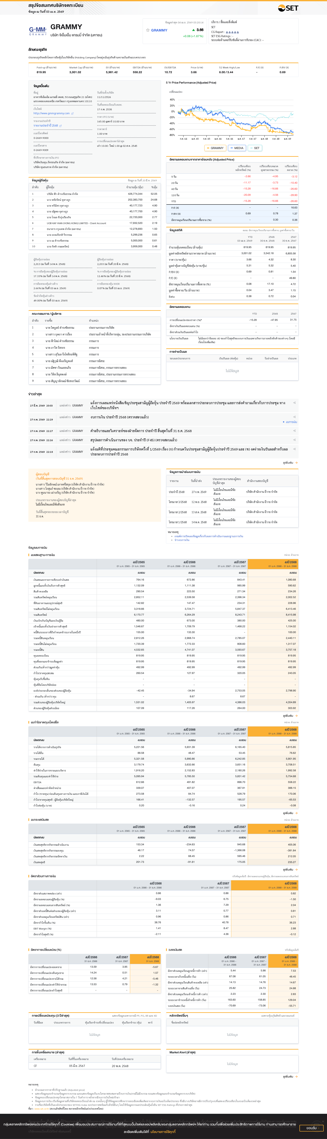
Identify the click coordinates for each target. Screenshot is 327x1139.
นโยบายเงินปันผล (179, 338)
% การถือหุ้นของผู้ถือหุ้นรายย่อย (50, 271)
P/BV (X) (284, 67)
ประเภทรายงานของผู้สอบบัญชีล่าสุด (56, 500)
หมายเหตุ (33, 1084)
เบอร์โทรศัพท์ (41, 133)
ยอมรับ (312, 1128)
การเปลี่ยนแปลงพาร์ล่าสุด (110, 141)
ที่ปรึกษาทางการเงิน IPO (46, 157)
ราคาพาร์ (102, 129)
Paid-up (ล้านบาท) (46, 67)
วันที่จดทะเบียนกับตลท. (109, 104)
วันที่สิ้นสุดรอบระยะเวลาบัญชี (52, 512)
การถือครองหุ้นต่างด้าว (46, 283)
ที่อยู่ (36, 92)
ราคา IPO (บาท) (105, 116)
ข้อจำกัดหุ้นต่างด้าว (44, 295)
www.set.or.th (42, 1108)
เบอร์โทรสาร (40, 145)
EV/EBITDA (170, 67)
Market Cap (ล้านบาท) (81, 67)
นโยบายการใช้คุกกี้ (163, 1132)
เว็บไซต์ (38, 108)
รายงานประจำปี (42, 121)
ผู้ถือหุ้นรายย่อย (42, 259)
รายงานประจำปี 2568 (48, 125)
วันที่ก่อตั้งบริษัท (105, 92)
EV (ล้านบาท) (113, 67)
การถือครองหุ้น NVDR (108, 283)
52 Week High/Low (229, 67)
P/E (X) (259, 67)
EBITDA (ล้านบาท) (142, 67)
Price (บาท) (197, 67)
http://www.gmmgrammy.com (53, 113)
